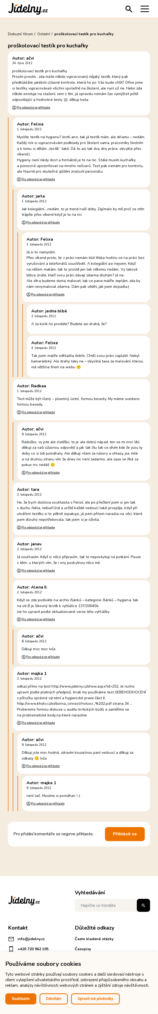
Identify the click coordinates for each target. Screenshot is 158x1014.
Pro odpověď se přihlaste (33, 108)
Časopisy (83, 949)
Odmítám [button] (54, 999)
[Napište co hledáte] (112, 905)
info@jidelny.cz (26, 939)
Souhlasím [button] (21, 999)
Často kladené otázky (94, 938)
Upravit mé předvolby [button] (95, 999)
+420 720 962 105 (28, 949)
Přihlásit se (125, 834)
